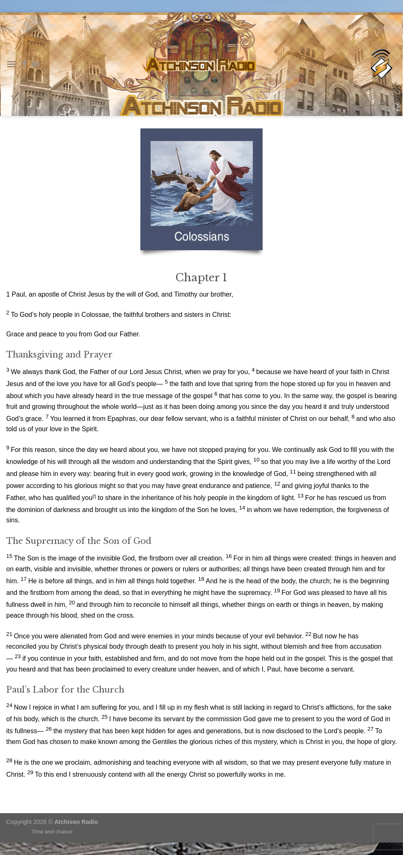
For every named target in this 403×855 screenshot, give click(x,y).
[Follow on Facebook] (24, 64)
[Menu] (11, 64)
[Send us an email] (35, 64)
